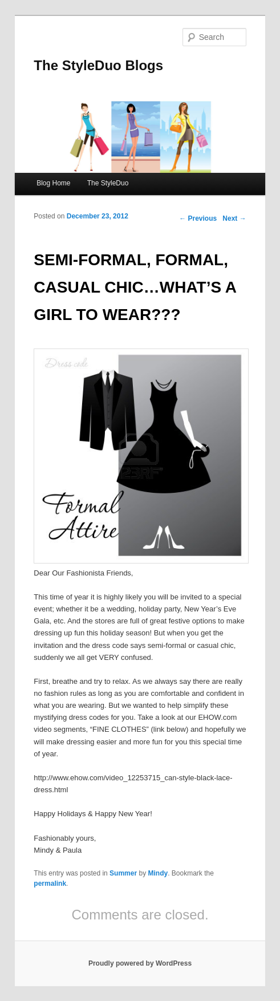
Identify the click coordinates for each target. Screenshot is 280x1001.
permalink (50, 883)
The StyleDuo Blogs (98, 65)
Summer (123, 873)
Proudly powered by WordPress (140, 963)
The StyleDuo (108, 183)
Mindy (158, 873)
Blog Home (53, 183)
